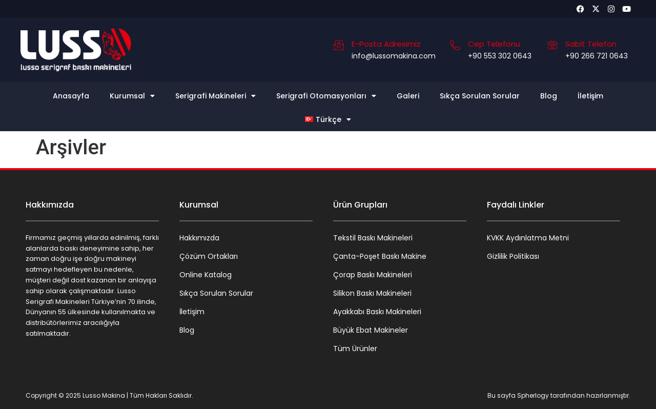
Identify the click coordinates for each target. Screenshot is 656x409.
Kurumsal (132, 96)
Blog (548, 96)
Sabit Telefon (591, 43)
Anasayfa (71, 96)
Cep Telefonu (494, 43)
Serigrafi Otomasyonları (326, 96)
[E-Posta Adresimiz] (339, 45)
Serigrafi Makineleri (215, 96)
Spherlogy (533, 395)
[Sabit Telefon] (552, 45)
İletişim (590, 96)
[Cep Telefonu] (455, 45)
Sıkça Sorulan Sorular (480, 96)
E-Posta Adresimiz (386, 43)
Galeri (408, 96)
